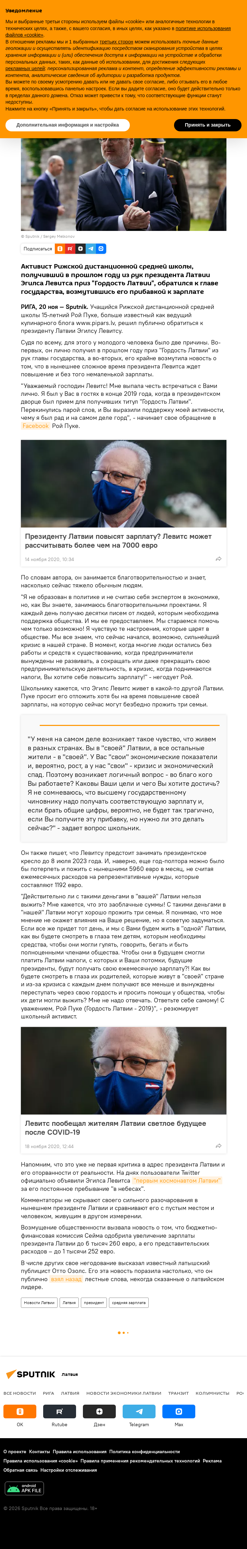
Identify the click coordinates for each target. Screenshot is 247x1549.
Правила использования (80, 1451)
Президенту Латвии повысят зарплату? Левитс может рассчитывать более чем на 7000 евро (118, 540)
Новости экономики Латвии (123, 1393)
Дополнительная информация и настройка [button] (67, 125)
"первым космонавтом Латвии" (177, 1180)
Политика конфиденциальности (144, 1451)
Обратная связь (20, 1470)
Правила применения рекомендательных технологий (140, 1461)
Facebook (36, 426)
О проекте (14, 1451)
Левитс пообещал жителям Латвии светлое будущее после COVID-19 (115, 1127)
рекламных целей (25, 68)
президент (94, 1302)
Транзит (178, 1393)
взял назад (66, 1279)
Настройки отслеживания (68, 1470)
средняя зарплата (129, 1302)
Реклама (212, 1461)
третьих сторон (116, 41)
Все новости (19, 1393)
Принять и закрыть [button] (208, 125)
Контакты (39, 1451)
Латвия (69, 1302)
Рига (48, 1393)
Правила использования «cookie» (40, 1461)
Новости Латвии (39, 1302)
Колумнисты (213, 1393)
